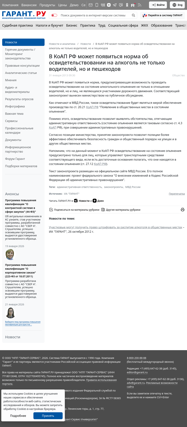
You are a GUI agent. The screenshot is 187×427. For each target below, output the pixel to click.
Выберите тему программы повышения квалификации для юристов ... (22, 323)
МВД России (132, 187)
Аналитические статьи (21, 73)
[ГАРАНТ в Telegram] (114, 5)
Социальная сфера (123, 25)
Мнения (10, 80)
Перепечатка (177, 193)
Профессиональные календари (19, 130)
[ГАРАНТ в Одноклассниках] (127, 5)
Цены (62, 5)
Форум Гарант (15, 159)
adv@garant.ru (136, 383)
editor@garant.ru (137, 372)
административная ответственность (79, 187)
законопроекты (113, 187)
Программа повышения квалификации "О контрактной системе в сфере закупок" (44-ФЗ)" (20, 205)
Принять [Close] (48, 416)
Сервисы (11, 121)
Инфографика (15, 106)
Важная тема (14, 114)
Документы (13, 140)
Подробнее (18, 416)
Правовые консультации (22, 66)
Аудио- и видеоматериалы (17, 89)
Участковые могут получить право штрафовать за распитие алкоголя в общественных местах (115, 227)
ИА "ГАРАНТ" (71, 193)
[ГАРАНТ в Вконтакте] (103, 5)
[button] (162, 15)
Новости (11, 42)
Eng (177, 5)
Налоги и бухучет (49, 25)
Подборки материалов (21, 166)
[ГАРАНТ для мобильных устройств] (97, 5)
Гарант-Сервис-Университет (79, 419)
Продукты (47, 5)
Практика (87, 25)
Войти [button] (158, 5)
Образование (161, 25)
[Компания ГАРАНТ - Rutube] (133, 5)
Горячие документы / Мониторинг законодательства (20, 54)
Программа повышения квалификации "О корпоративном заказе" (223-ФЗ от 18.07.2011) (20, 270)
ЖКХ (144, 25)
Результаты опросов (19, 99)
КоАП (52, 127)
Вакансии (29, 5)
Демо (74, 5)
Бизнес (71, 25)
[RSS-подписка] (139, 5)
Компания (10, 5)
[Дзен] (109, 5)
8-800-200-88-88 (136, 358)
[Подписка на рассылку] (90, 5)
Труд (101, 25)
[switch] (54, 15)
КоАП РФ (92, 107)
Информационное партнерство (18, 149)
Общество (178, 75)
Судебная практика (17, 25)
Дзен (98, 201)
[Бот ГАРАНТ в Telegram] (121, 5)
